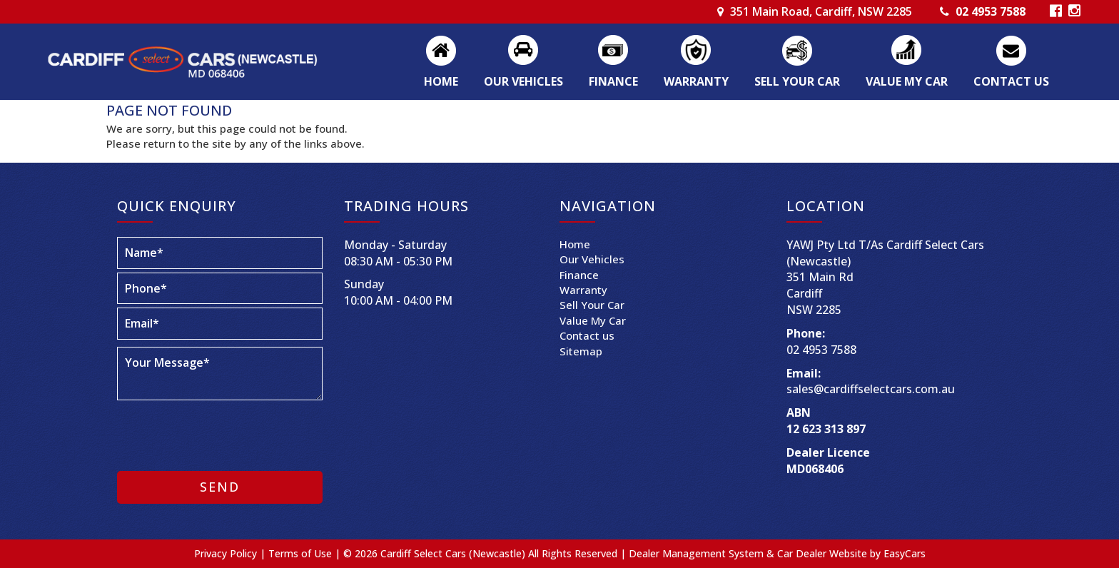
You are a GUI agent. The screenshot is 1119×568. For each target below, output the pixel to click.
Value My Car (907, 80)
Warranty (696, 80)
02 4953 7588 (991, 11)
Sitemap (581, 351)
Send (220, 486)
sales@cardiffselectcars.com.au (870, 389)
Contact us (1011, 80)
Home (441, 80)
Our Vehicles (523, 80)
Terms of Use (301, 553)
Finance (613, 80)
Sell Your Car (797, 80)
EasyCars (904, 553)
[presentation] (211, 432)
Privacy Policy (227, 553)
